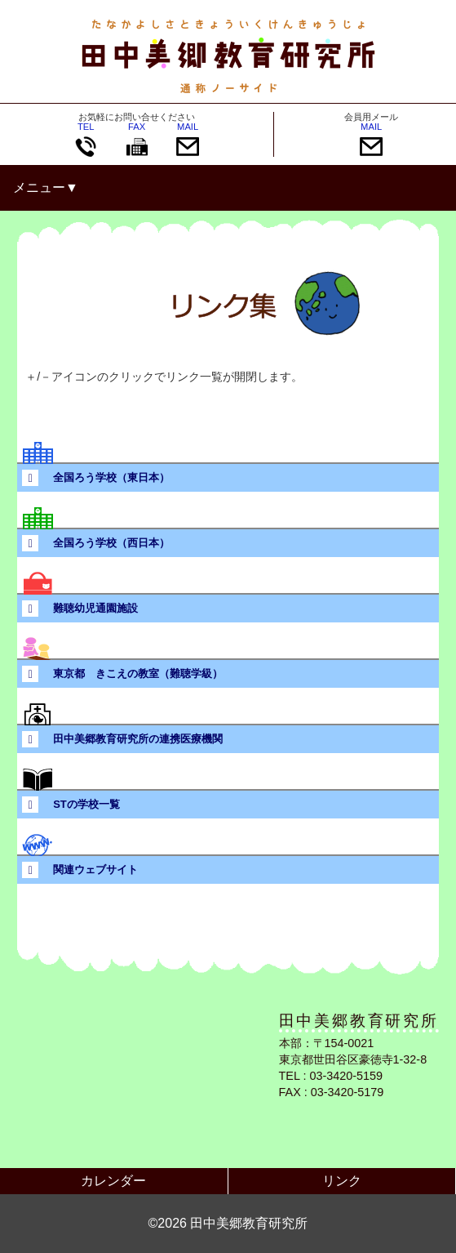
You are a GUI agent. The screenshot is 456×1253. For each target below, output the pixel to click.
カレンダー (113, 1181)
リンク (341, 1181)
